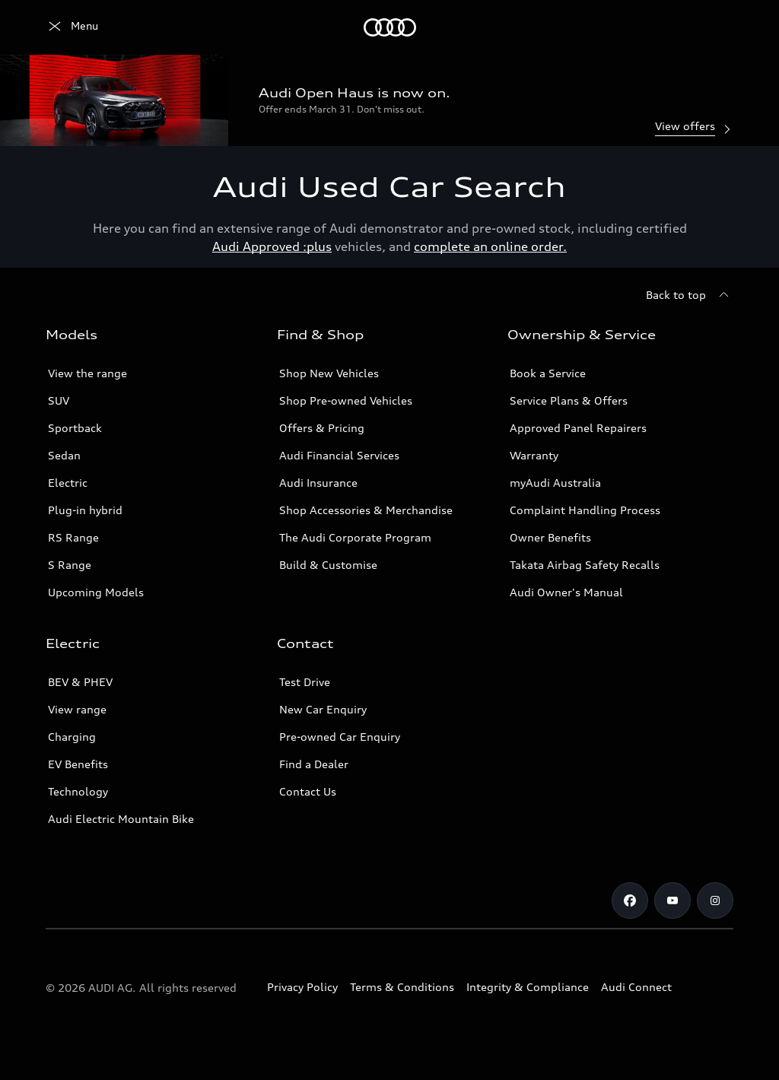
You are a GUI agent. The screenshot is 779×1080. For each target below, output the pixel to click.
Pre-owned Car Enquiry (339, 736)
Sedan (64, 455)
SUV (58, 400)
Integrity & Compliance (527, 986)
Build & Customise (328, 564)
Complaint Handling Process (585, 509)
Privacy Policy (302, 986)
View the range (87, 373)
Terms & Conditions (402, 986)
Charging (72, 736)
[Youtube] (672, 900)
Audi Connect (636, 986)
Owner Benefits (550, 537)
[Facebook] (630, 900)
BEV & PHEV (80, 681)
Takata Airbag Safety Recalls (585, 564)
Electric (67, 482)
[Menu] (72, 27)
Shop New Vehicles (329, 373)
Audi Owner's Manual (566, 592)
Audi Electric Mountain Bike (121, 818)
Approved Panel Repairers (578, 427)
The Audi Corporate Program (355, 537)
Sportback (75, 427)
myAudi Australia (555, 482)
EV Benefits (78, 764)
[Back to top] (689, 295)
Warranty (534, 455)
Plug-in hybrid (85, 509)
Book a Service (548, 373)
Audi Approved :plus (272, 246)
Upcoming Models (96, 592)
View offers (694, 127)
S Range (69, 564)
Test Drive (304, 681)
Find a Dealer (313, 764)
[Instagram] (715, 900)
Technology (78, 791)
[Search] (715, 27)
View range (77, 709)
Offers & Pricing (321, 427)
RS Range (73, 537)
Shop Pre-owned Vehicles (345, 400)
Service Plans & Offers (569, 400)
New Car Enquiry (323, 709)
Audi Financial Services (339, 455)
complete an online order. (490, 246)
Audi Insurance (318, 482)
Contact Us (307, 791)
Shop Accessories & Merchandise (366, 509)
